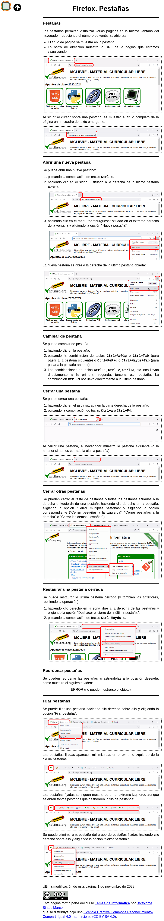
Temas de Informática (112, 903)
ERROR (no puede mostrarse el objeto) (101, 689)
